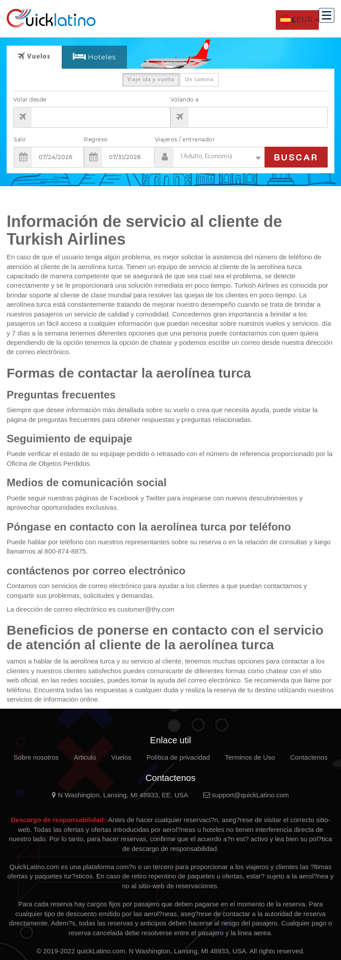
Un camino (199, 81)
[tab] (94, 57)
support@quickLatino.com (246, 795)
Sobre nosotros (36, 757)
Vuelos (121, 757)
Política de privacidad (178, 757)
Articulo (85, 757)
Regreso (96, 139)
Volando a (184, 99)
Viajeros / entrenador (185, 139)
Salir (20, 139)
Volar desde (30, 99)
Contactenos (308, 757)
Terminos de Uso (250, 757)
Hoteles (102, 57)
